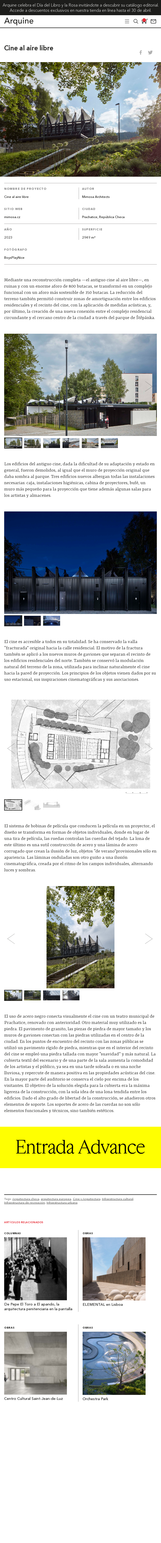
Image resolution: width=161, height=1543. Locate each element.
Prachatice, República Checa (103, 217)
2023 (8, 237)
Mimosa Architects (96, 197)
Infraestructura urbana (62, 1202)
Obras (88, 1233)
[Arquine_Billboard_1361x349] (80, 1166)
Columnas (12, 1233)
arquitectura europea (56, 1199)
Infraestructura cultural (117, 1199)
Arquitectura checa (25, 1199)
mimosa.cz (12, 217)
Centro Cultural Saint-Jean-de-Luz (33, 1399)
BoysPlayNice (14, 258)
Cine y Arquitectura (86, 1199)
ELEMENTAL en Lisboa (103, 1305)
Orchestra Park (95, 1399)
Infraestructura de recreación (24, 1202)
